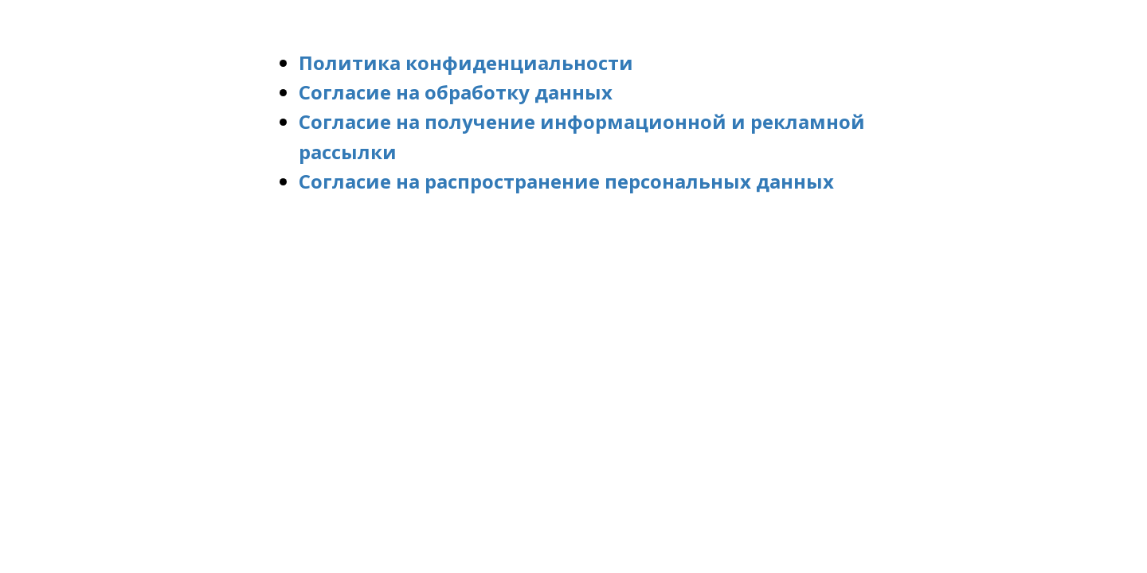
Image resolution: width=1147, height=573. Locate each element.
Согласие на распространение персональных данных (566, 181)
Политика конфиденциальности (466, 62)
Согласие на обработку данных (456, 92)
